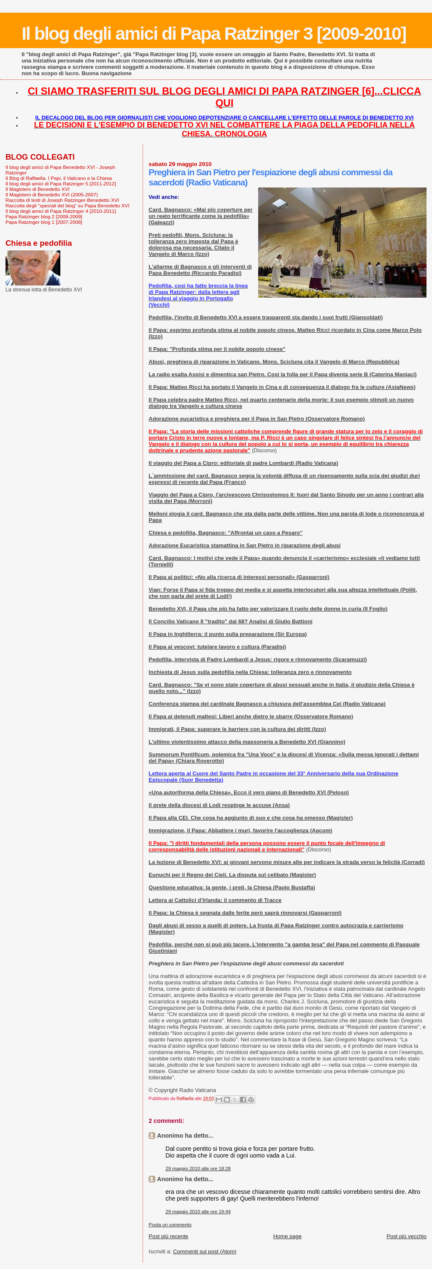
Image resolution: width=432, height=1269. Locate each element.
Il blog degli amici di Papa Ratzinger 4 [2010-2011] (60, 211)
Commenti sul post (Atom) (204, 1251)
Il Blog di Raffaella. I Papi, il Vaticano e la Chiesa (58, 178)
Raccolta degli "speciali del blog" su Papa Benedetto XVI (67, 205)
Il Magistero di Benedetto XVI (37, 189)
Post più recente (168, 1236)
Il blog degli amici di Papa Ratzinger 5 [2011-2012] (60, 183)
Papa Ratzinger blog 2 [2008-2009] (43, 216)
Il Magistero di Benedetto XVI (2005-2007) (51, 194)
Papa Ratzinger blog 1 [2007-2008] (43, 222)
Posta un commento (170, 1224)
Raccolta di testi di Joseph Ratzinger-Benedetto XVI (62, 200)
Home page (287, 1236)
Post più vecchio (406, 1236)
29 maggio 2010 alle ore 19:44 (198, 1211)
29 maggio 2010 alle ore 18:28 (198, 1168)
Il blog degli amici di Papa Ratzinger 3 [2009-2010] (214, 33)
